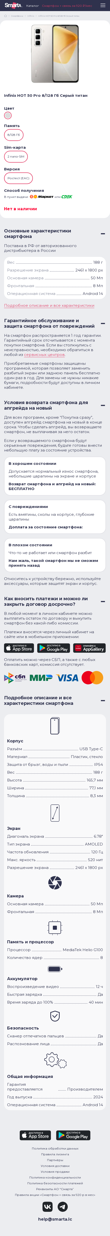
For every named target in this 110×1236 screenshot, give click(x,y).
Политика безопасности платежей (55, 1183)
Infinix (30, 16)
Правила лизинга (55, 1154)
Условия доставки (55, 1166)
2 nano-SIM (16, 156)
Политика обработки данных (55, 1148)
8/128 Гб (14, 135)
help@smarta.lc (55, 1219)
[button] (103, 7)
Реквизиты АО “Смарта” (55, 1189)
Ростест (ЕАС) (18, 178)
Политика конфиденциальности (55, 1177)
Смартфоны (17, 16)
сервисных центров (44, 354)
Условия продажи (55, 1171)
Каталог (32, 6)
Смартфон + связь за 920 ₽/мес (67, 6)
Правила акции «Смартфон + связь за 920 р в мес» (55, 1195)
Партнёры (55, 1160)
